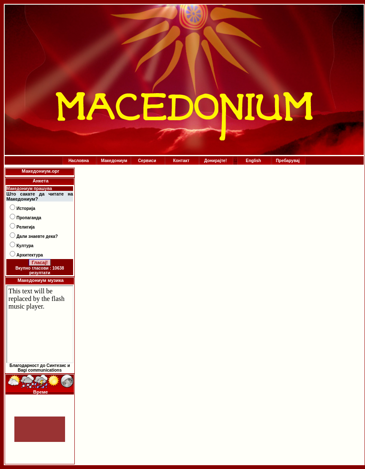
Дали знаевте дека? (37, 236)
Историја (25, 208)
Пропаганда (28, 217)
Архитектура (29, 255)
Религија (25, 227)
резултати (39, 272)
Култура (24, 245)
